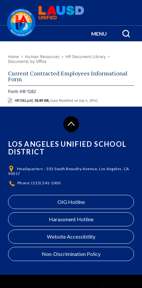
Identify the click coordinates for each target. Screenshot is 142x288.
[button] (99, 33)
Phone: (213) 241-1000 (39, 182)
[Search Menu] (126, 33)
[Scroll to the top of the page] (71, 124)
